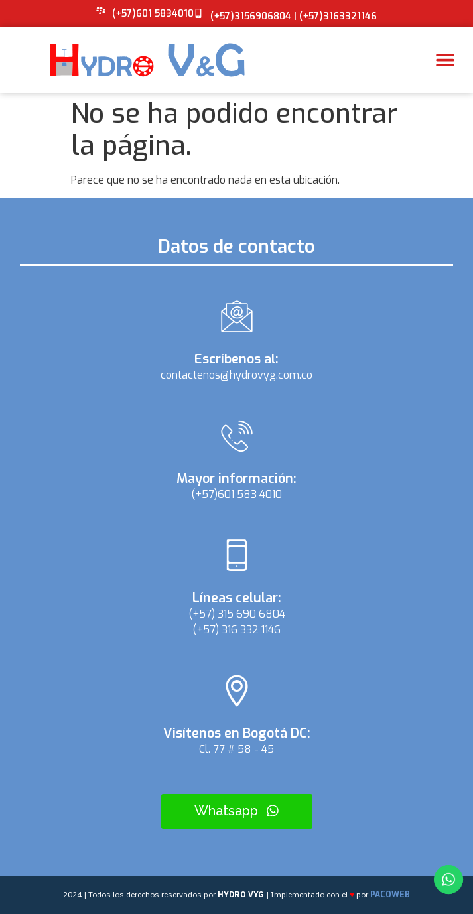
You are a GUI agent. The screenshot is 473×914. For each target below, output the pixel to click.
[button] (445, 60)
